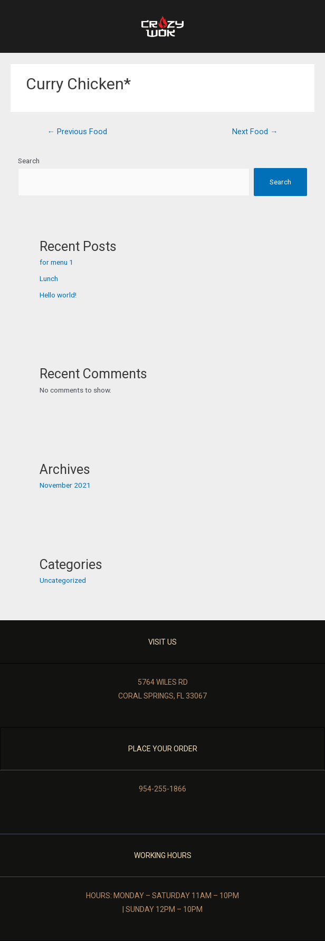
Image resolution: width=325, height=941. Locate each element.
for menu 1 (56, 262)
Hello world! (58, 295)
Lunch (49, 278)
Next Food (255, 131)
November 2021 (65, 485)
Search (29, 160)
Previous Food (77, 131)
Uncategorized (63, 580)
